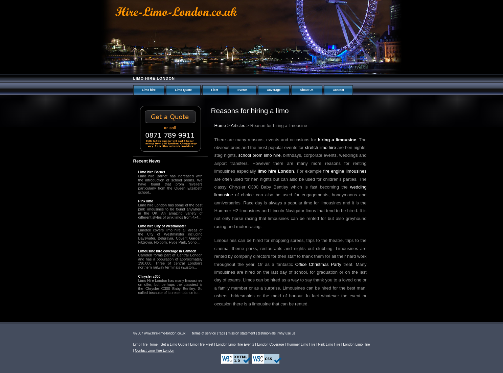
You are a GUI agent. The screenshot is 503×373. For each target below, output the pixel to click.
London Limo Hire (356, 344)
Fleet (214, 90)
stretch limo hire (320, 147)
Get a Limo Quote (173, 344)
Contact (338, 90)
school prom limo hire (259, 155)
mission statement (241, 333)
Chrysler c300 (149, 276)
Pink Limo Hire (329, 344)
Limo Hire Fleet (201, 344)
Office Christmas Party (318, 264)
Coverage (274, 90)
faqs (222, 333)
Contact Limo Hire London (154, 350)
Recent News (147, 161)
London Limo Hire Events (235, 344)
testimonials (267, 333)
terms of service (204, 333)
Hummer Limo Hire (301, 344)
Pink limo (145, 201)
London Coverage (270, 344)
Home (220, 125)
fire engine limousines (345, 171)
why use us (286, 333)
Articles (238, 125)
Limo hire (149, 90)
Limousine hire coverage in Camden (167, 251)
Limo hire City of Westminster (162, 226)
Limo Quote (183, 90)
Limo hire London (154, 78)
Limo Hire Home (145, 344)
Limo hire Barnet (151, 172)
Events (242, 90)
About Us (307, 90)
